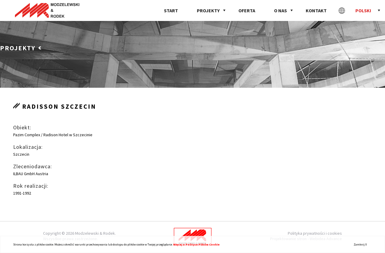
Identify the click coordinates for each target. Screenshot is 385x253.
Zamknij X (360, 244)
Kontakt (316, 10)
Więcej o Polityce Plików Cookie (196, 244)
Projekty (208, 10)
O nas (280, 10)
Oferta (246, 10)
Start (171, 10)
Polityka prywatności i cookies (315, 233)
